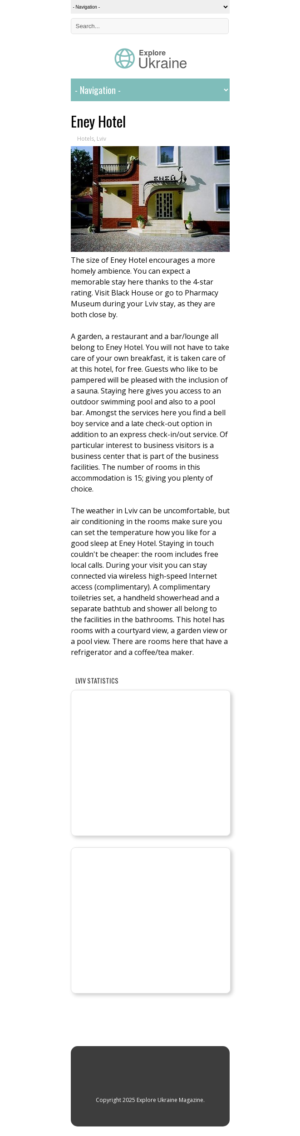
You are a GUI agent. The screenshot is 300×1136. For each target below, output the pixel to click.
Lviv (101, 139)
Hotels (85, 139)
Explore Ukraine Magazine (170, 1100)
